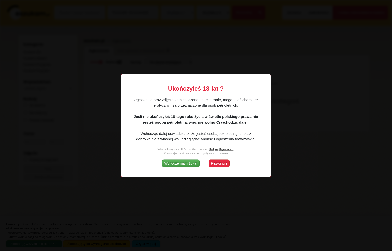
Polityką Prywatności (222, 149)
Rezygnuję (219, 163)
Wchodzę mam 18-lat (181, 163)
